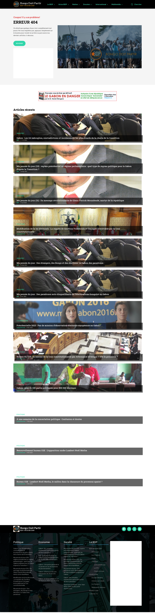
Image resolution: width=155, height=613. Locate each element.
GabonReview (21, 235)
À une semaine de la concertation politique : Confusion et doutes (56, 419)
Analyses (20, 131)
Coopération (22, 321)
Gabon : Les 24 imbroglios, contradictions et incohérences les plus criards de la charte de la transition (72, 137)
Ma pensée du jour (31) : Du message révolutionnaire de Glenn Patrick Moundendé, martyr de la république (75, 200)
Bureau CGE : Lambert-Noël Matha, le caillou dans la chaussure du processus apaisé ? (68, 482)
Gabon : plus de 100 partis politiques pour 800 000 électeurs (52, 388)
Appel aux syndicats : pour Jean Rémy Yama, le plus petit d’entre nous (74, 587)
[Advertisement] (33, 64)
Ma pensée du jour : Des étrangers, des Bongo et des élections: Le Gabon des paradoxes (69, 263)
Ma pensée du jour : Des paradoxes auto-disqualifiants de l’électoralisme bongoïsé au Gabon (72, 294)
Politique (21, 224)
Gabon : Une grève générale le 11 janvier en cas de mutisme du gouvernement (49, 567)
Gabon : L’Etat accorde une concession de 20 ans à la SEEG (48, 574)
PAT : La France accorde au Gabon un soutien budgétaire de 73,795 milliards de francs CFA (48, 559)
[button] (136, 4)
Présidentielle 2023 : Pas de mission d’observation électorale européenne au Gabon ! (68, 326)
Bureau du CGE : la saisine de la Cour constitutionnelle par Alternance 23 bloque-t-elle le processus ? (77, 356)
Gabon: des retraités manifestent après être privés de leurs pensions (49, 551)
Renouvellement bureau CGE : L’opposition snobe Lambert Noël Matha (59, 451)
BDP (18, 141)
